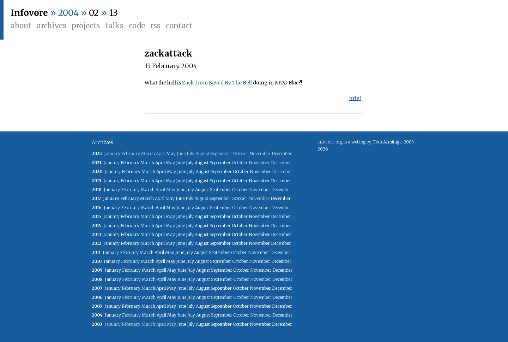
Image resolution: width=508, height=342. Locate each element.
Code (137, 25)
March (147, 162)
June (180, 162)
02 (94, 12)
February (130, 162)
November (260, 171)
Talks (114, 25)
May (171, 153)
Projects (86, 25)
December (281, 180)
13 (113, 12)
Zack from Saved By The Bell (217, 82)
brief (355, 98)
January (111, 162)
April (160, 162)
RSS (155, 25)
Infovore (29, 12)
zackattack (168, 53)
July (190, 162)
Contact (179, 25)
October (241, 171)
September (220, 162)
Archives (51, 25)
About (21, 25)
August (201, 162)
